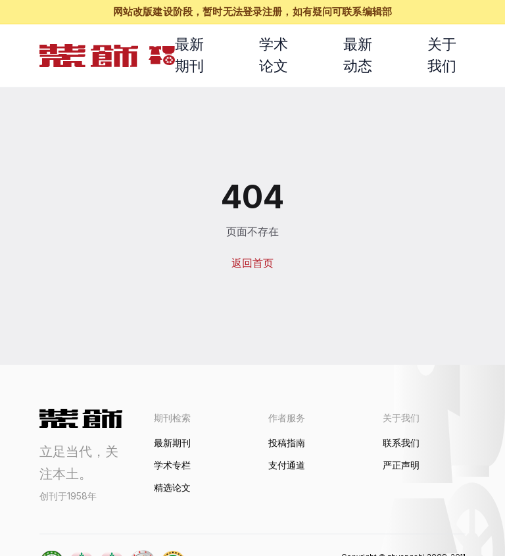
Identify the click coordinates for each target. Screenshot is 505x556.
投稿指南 (286, 442)
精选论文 (172, 487)
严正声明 (401, 465)
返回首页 (252, 262)
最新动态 (357, 54)
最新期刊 (189, 54)
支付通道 (286, 465)
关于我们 (441, 54)
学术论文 (273, 54)
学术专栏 (172, 465)
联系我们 (401, 442)
